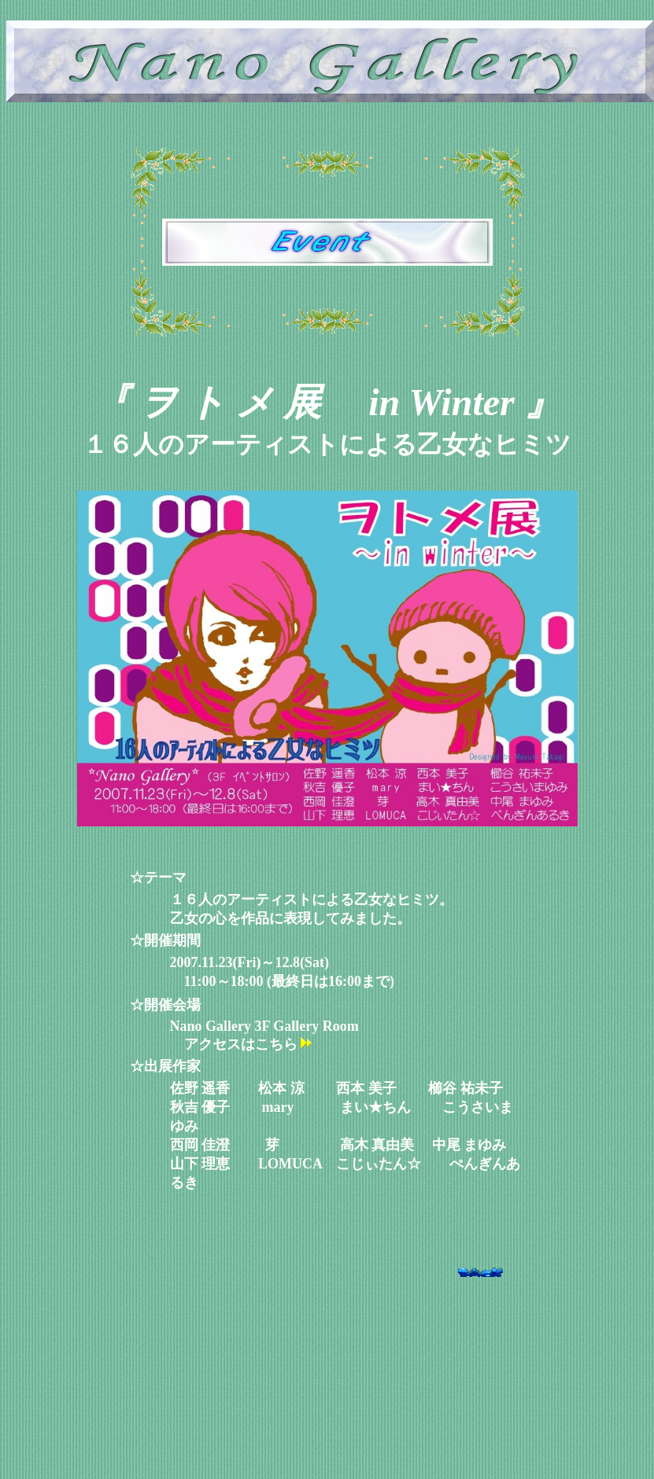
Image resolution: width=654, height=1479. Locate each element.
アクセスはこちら (249, 1044)
